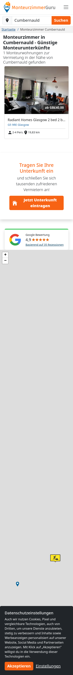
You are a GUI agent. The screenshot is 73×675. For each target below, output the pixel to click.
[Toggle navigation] (66, 7)
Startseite (9, 29)
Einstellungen (48, 666)
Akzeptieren (19, 666)
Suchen (61, 20)
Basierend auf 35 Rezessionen (45, 245)
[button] (17, 584)
